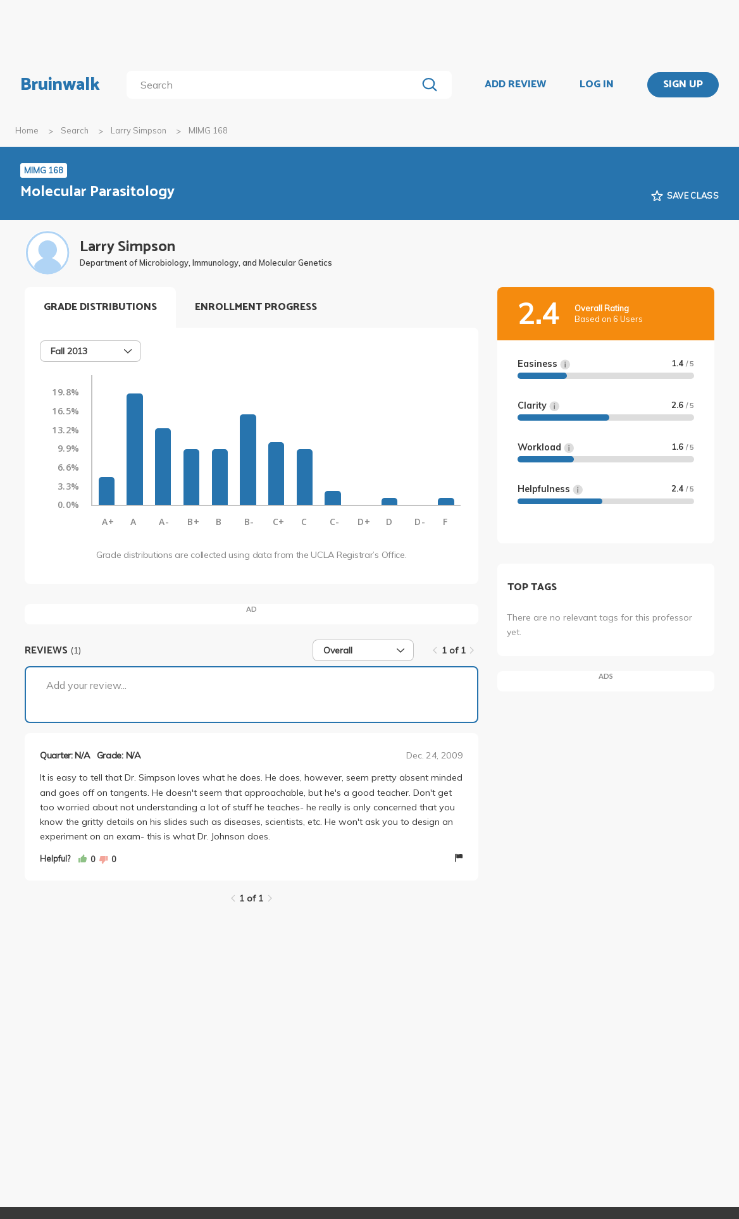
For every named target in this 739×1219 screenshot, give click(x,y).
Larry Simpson (138, 130)
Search (75, 130)
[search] (274, 85)
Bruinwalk (60, 85)
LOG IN (597, 85)
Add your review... (86, 685)
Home (27, 130)
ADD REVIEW (515, 85)
